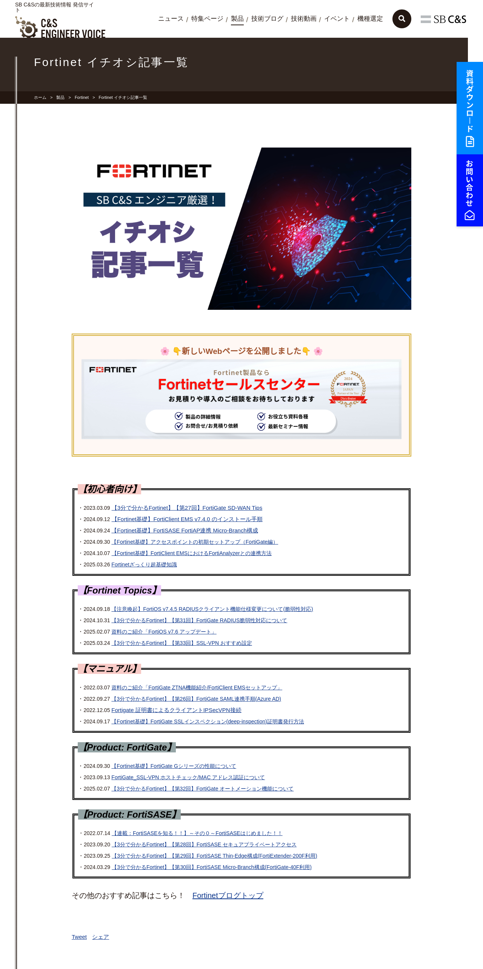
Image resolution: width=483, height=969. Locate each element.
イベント (337, 18)
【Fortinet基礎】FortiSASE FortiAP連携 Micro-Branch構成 (184, 530)
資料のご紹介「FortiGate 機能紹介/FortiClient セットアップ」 (196, 687)
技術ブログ (267, 18)
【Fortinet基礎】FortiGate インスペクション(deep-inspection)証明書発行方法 (207, 721)
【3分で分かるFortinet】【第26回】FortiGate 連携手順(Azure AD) (196, 699)
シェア (100, 937)
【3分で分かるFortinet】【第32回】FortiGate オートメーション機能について (202, 789)
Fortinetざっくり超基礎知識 (144, 564)
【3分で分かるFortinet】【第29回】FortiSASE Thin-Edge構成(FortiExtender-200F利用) (214, 856)
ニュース (171, 18)
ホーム (40, 97)
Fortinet (82, 97)
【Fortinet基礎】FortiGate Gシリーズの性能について (173, 766)
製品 (237, 18)
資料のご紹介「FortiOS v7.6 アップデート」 (163, 632)
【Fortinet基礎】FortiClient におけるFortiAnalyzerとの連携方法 (192, 553)
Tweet (79, 937)
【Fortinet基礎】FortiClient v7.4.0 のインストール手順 (187, 519)
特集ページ (207, 18)
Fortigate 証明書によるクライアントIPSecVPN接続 (176, 710)
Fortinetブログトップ (227, 895)
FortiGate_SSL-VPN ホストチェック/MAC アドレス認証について (188, 777)
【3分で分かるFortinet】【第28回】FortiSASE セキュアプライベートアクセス (204, 844)
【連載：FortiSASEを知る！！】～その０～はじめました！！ (197, 833)
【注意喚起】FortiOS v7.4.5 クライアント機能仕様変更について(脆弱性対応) (212, 609)
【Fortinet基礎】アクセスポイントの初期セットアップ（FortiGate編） (194, 542)
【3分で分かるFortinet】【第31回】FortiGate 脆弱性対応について (199, 620)
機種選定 (370, 18)
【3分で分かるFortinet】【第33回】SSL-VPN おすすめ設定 (181, 643)
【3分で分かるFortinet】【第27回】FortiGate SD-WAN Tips (187, 507)
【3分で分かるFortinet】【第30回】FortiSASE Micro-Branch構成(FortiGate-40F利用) (212, 867)
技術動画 (304, 18)
